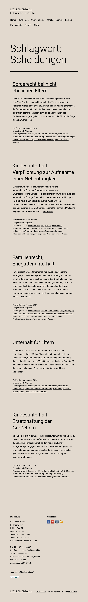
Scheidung (61, 137)
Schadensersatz (50, 137)
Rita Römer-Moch (21, 9)
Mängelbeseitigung (20, 228)
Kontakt (68, 20)
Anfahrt (28, 25)
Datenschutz (16, 25)
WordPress (72, 591)
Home (13, 20)
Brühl (42, 225)
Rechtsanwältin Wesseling (34, 137)
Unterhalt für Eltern (33, 342)
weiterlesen (26, 120)
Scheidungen (70, 137)
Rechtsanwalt (63, 134)
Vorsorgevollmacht (62, 140)
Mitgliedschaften (55, 20)
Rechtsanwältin (18, 137)
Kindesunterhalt (53, 311)
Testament (29, 140)
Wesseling (16, 142)
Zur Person (24, 20)
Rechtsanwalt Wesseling (47, 228)
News (36, 25)
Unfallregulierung (40, 140)
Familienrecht (52, 134)
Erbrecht (44, 134)
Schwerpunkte (37, 20)
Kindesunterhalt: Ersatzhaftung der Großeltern (32, 421)
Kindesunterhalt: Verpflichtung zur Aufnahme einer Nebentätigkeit (43, 172)
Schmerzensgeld (19, 140)
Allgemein (28, 131)
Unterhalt (50, 140)
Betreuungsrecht (34, 134)
